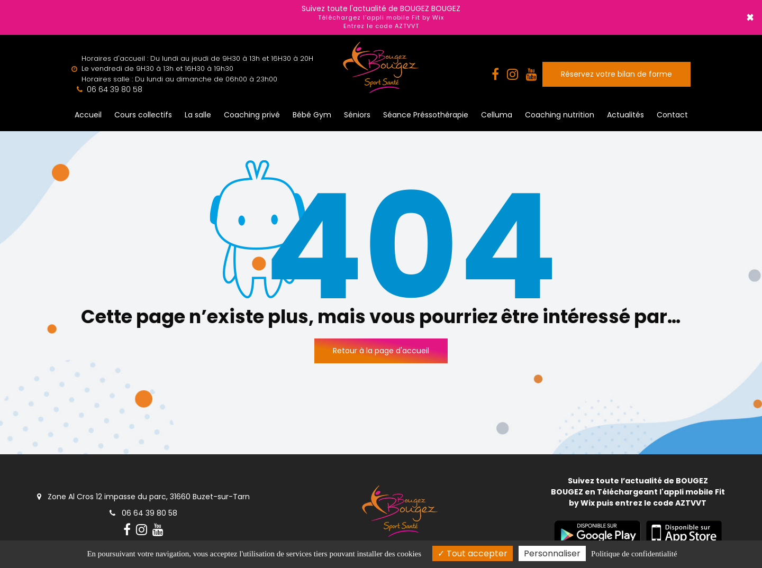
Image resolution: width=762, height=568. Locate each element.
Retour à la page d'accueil (381, 350)
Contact (672, 114)
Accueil (88, 114)
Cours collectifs (143, 114)
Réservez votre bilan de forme (616, 74)
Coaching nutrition (559, 114)
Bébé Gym (312, 114)
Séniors (357, 114)
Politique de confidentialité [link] (634, 553)
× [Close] (750, 17)
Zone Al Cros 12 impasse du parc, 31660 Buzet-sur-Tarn (143, 496)
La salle (198, 114)
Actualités (625, 114)
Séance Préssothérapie (425, 114)
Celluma (496, 114)
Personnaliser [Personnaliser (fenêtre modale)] (552, 553)
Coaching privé (252, 114)
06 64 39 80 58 (143, 513)
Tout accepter (472, 553)
